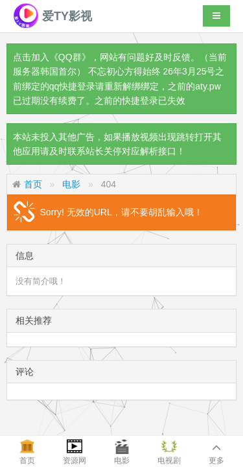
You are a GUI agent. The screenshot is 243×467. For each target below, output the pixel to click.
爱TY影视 (52, 16)
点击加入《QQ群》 (52, 57)
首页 (33, 184)
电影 (71, 184)
